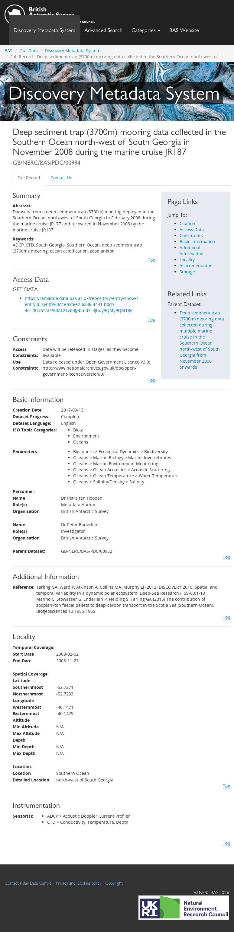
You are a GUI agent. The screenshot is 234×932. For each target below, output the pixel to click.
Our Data (28, 50)
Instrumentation (196, 266)
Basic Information (197, 241)
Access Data (192, 229)
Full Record (29, 177)
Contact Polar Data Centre (28, 883)
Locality (187, 259)
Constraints (191, 235)
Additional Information (191, 250)
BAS (8, 50)
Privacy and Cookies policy (78, 883)
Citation (187, 223)
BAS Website (186, 28)
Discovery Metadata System (44, 30)
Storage (187, 272)
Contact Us (61, 177)
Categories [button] (146, 30)
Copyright (114, 883)
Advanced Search (103, 30)
